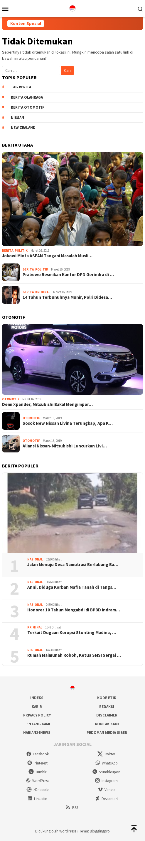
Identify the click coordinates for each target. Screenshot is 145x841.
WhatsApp (106, 763)
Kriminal (42, 292)
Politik (21, 250)
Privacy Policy (37, 715)
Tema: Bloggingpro (94, 831)
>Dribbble (37, 789)
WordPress (37, 780)
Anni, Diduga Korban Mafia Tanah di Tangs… (71, 587)
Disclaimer (106, 715)
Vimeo (106, 789)
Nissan (17, 117)
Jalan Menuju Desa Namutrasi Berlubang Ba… (72, 564)
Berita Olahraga (27, 97)
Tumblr (37, 771)
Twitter (106, 754)
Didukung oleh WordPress (55, 831)
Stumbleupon (106, 771)
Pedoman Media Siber (107, 732)
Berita (7, 250)
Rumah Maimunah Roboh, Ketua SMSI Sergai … (74, 655)
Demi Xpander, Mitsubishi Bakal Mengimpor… (47, 404)
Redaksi (106, 706)
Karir (37, 706)
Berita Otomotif (27, 107)
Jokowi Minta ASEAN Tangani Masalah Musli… (47, 255)
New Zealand (23, 127)
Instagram (106, 780)
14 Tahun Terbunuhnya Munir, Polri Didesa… (67, 297)
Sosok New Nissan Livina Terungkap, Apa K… (68, 423)
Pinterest (37, 763)
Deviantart (106, 798)
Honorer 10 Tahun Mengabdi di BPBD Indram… (73, 610)
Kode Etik (106, 697)
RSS (71, 807)
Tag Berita (21, 86)
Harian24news (36, 732)
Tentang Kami (37, 723)
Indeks (36, 697)
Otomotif (10, 399)
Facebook (37, 754)
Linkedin (37, 798)
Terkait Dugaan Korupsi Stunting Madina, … (71, 632)
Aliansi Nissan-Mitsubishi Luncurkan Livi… (65, 446)
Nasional (35, 559)
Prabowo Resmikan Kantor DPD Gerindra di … (68, 274)
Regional (35, 650)
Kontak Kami (107, 723)
